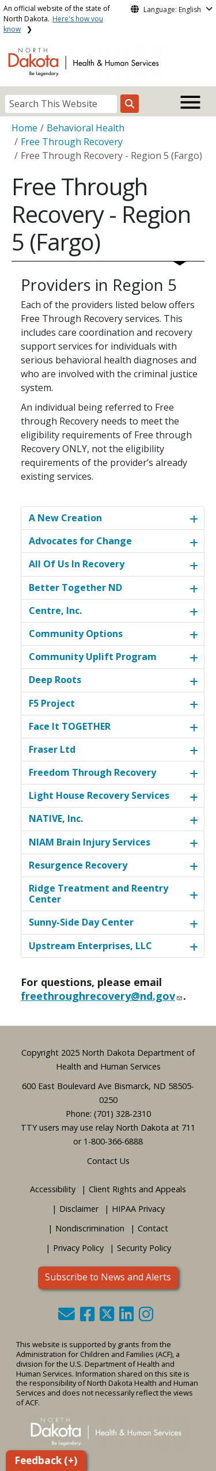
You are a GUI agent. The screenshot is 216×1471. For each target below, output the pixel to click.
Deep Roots (55, 679)
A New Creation (65, 517)
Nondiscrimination (89, 1228)
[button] (67, 1316)
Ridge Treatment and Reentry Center (98, 893)
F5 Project (52, 703)
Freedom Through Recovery (92, 772)
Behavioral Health (85, 128)
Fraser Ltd (52, 749)
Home (24, 128)
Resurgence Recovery (78, 865)
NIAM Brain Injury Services (89, 842)
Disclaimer (78, 1208)
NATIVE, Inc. (56, 818)
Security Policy (144, 1247)
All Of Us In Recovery (76, 564)
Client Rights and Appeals (137, 1189)
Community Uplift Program (93, 656)
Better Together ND (75, 587)
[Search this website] (129, 103)
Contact (153, 1228)
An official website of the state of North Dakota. (56, 18)
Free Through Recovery (72, 141)
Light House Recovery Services (99, 795)
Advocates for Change (80, 540)
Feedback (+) (45, 1460)
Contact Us (108, 1160)
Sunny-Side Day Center (81, 922)
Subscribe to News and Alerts (108, 1277)
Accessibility (52, 1189)
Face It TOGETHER (70, 726)
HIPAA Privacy (138, 1208)
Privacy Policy (78, 1247)
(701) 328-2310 (122, 1113)
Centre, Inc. (55, 610)
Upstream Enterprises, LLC (90, 945)
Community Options (76, 633)
